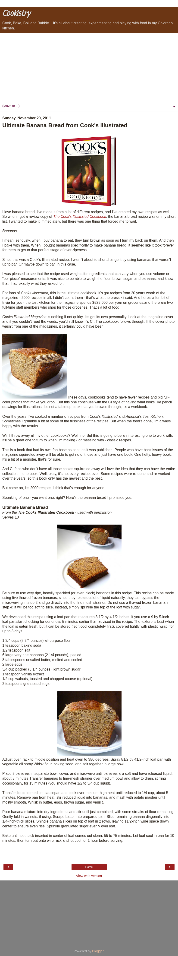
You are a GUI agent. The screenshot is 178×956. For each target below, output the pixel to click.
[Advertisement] (89, 67)
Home (89, 867)
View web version (89, 876)
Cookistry (16, 13)
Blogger (97, 951)
